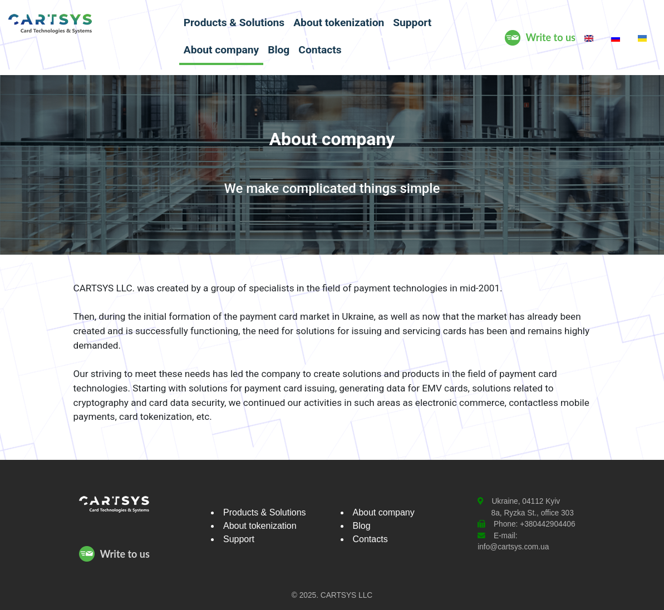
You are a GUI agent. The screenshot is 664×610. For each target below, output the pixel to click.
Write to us (551, 37)
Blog (278, 49)
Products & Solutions (234, 22)
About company (221, 49)
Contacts (319, 49)
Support (412, 22)
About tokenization (338, 22)
